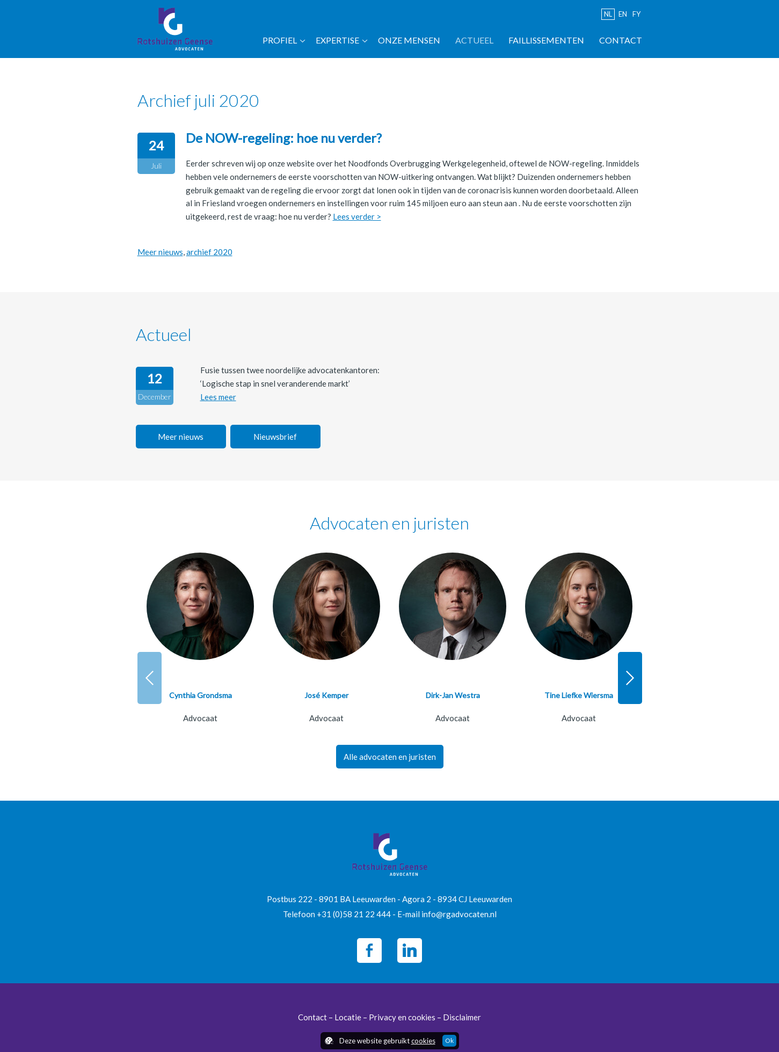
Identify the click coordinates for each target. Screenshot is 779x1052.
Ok (449, 1040)
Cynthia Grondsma (200, 695)
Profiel (280, 40)
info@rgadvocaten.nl (459, 914)
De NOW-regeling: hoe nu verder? (284, 138)
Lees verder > (357, 216)
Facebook (369, 950)
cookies (423, 1040)
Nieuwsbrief (275, 436)
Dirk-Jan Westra (453, 695)
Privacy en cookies (402, 1017)
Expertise (337, 40)
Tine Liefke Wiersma (578, 695)
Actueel (474, 40)
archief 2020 (209, 252)
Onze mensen (409, 40)
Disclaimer (462, 1017)
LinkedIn (409, 950)
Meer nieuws (160, 252)
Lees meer (218, 397)
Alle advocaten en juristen (390, 756)
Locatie (347, 1017)
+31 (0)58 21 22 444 (354, 914)
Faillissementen (546, 40)
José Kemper (326, 695)
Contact (620, 40)
